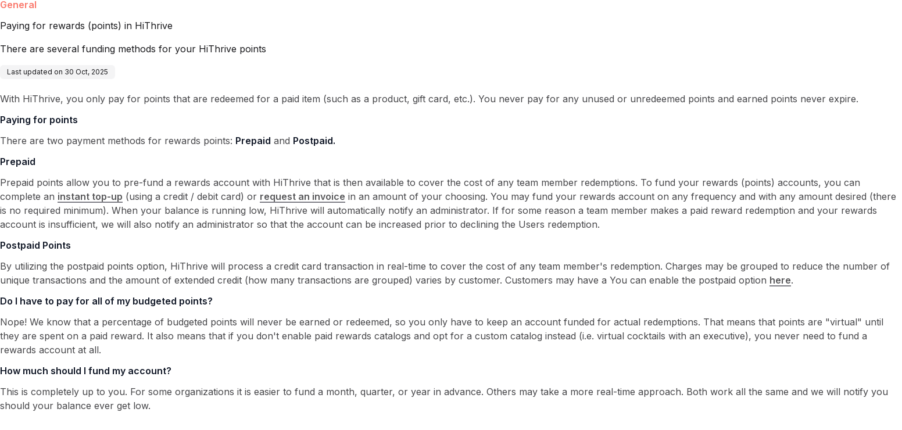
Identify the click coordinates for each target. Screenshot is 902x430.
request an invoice (302, 196)
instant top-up (90, 196)
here (780, 280)
